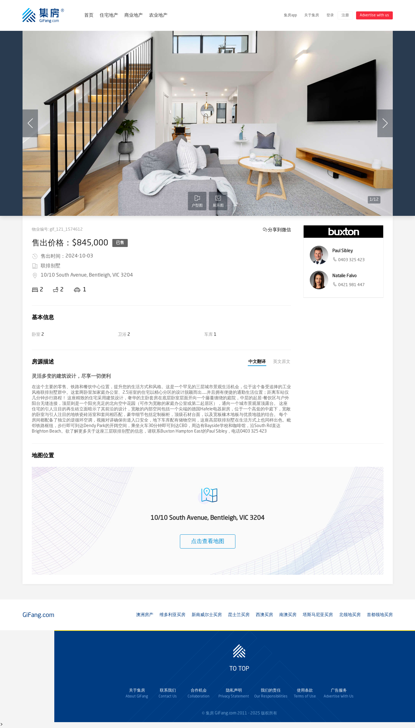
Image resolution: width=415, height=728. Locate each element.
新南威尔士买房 (207, 615)
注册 (345, 15)
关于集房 (311, 15)
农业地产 (158, 15)
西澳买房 (264, 615)
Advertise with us (374, 15)
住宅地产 (109, 15)
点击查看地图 (207, 541)
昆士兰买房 (239, 615)
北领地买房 (350, 615)
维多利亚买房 (172, 615)
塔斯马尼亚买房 (318, 615)
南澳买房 (288, 615)
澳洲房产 (144, 615)
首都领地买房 (380, 615)
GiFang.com (225, 713)
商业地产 (133, 15)
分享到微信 (279, 229)
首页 (88, 15)
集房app (290, 15)
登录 (330, 15)
